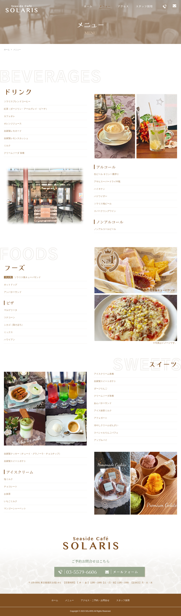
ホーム (88, 6)
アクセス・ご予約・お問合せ (95, 600)
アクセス (123, 6)
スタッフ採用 (144, 6)
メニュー (104, 6)
